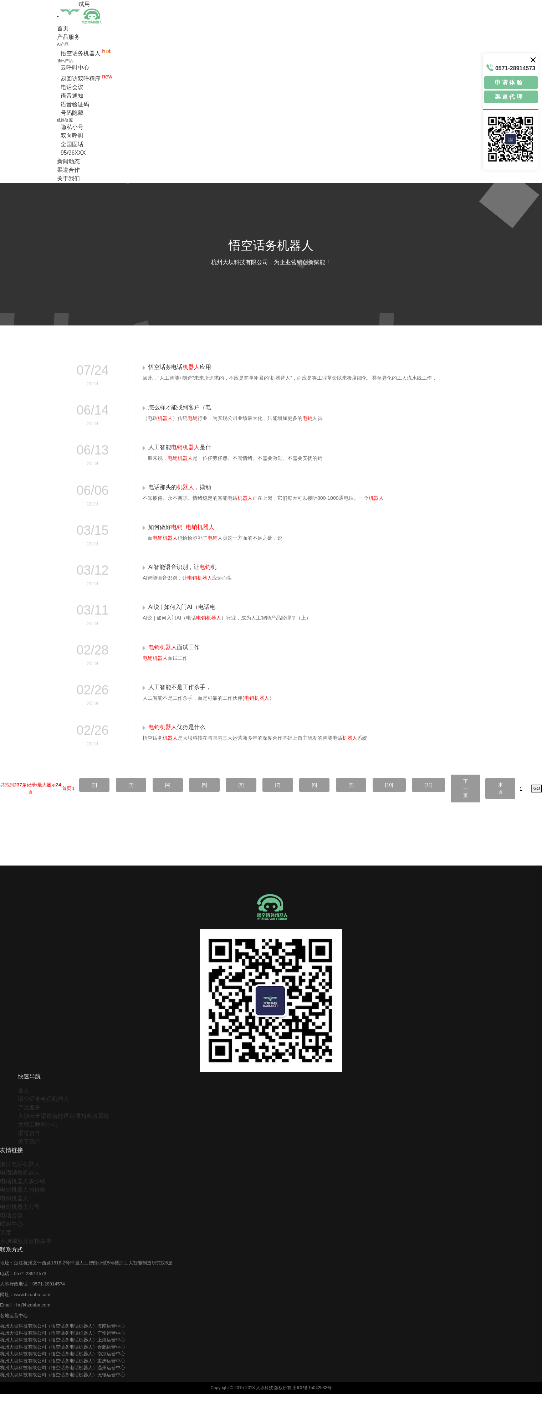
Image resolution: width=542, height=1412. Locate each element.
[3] (102, 802)
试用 (84, 4)
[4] (141, 802)
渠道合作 (68, 170)
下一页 (460, 806)
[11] (420, 802)
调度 (5, 1251)
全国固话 (72, 144)
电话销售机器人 (20, 1191)
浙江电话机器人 (20, 1182)
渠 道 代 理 (508, 97)
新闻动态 (68, 161)
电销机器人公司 (20, 1225)
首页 (62, 28)
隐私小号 (72, 127)
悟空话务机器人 (86, 53)
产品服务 (68, 37)
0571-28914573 (30, 1291)
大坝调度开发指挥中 (25, 1259)
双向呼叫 (72, 136)
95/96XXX (73, 153)
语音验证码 (75, 104)
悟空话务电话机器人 (43, 1117)
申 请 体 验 (508, 82)
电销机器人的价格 (23, 1208)
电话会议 (72, 87)
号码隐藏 (72, 113)
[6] (220, 802)
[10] (378, 802)
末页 (498, 806)
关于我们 (68, 178)
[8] (298, 802)
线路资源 (65, 120)
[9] (338, 802)
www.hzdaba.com (32, 1312)
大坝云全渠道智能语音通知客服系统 (63, 1134)
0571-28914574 (48, 1302)
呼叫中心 (11, 1242)
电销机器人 (14, 1216)
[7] (259, 802)
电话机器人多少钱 (23, 1199)
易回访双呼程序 (87, 79)
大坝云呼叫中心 (38, 1143)
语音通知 (72, 96)
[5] (181, 802)
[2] (63, 802)
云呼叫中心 (75, 68)
